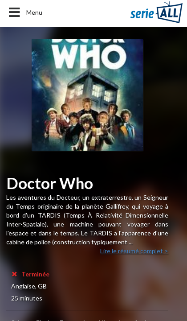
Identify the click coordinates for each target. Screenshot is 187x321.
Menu (24, 12)
